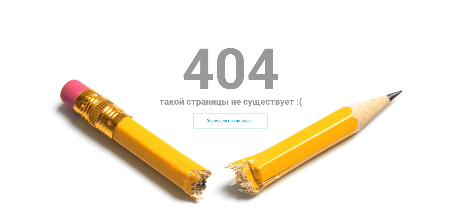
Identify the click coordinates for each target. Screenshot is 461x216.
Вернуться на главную (228, 121)
